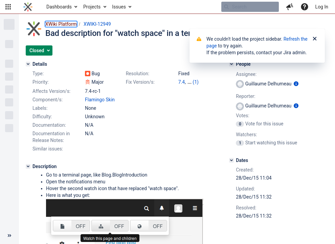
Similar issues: (47, 148)
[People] (231, 64)
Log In (321, 6)
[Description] (28, 166)
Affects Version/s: (51, 91)
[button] (8, 7)
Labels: (39, 108)
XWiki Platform (61, 24)
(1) (196, 82)
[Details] (28, 64)
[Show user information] (296, 83)
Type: (38, 73)
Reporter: (245, 96)
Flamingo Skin (100, 99)
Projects (91, 6)
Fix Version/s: (140, 82)
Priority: (40, 82)
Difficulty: (42, 116)
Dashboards (59, 6)
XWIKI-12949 (97, 24)
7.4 (181, 82)
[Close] (314, 39)
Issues (119, 6)
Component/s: (47, 99)
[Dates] (231, 160)
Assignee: (246, 74)
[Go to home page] (28, 7)
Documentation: (49, 125)
